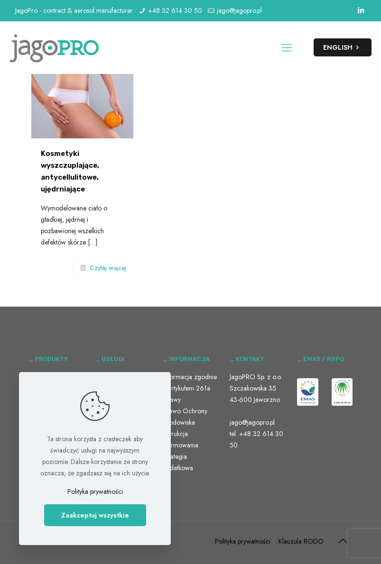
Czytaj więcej (108, 268)
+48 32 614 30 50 (175, 10)
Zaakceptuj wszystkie (95, 515)
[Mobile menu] (287, 47)
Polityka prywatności (242, 541)
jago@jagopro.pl (239, 10)
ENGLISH (342, 47)
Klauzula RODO (301, 541)
